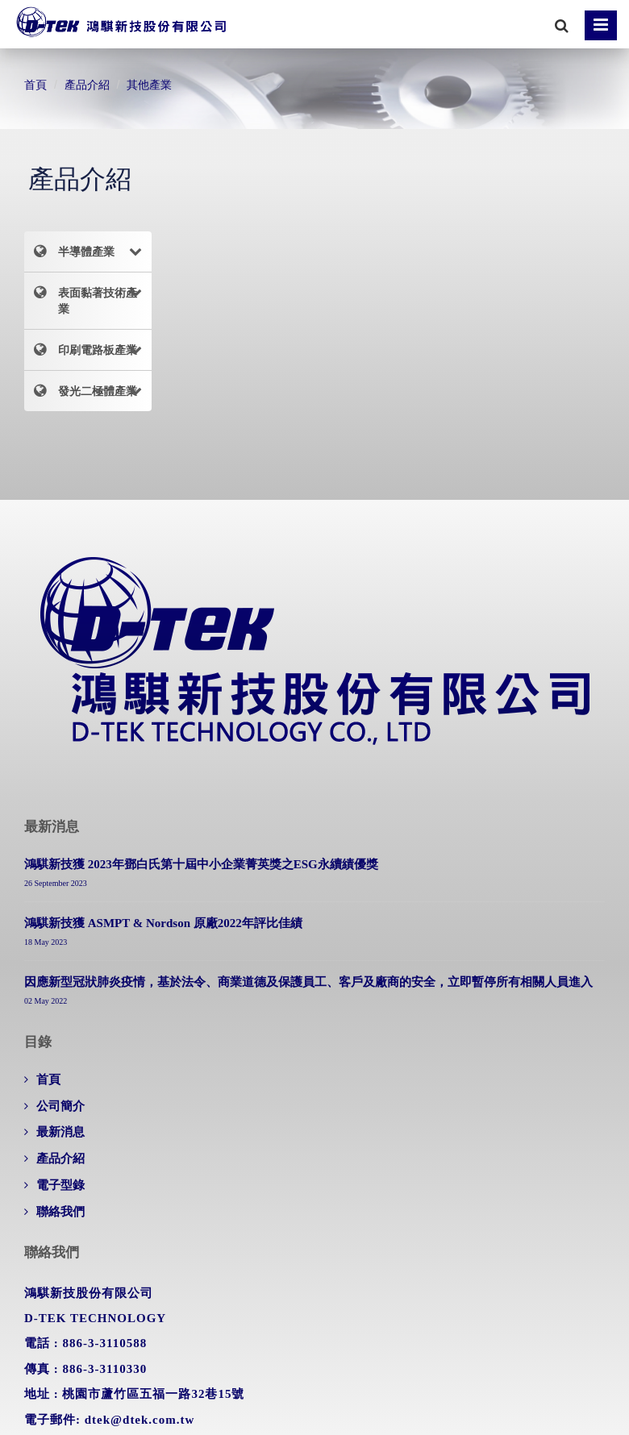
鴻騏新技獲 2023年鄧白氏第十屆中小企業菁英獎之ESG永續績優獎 (201, 864)
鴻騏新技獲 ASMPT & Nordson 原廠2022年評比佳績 (163, 923)
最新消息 (60, 1131)
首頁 (35, 84)
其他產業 (149, 84)
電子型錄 (60, 1185)
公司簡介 (60, 1106)
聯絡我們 (60, 1211)
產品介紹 (87, 84)
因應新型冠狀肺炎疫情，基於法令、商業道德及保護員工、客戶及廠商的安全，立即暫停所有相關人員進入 (308, 981)
